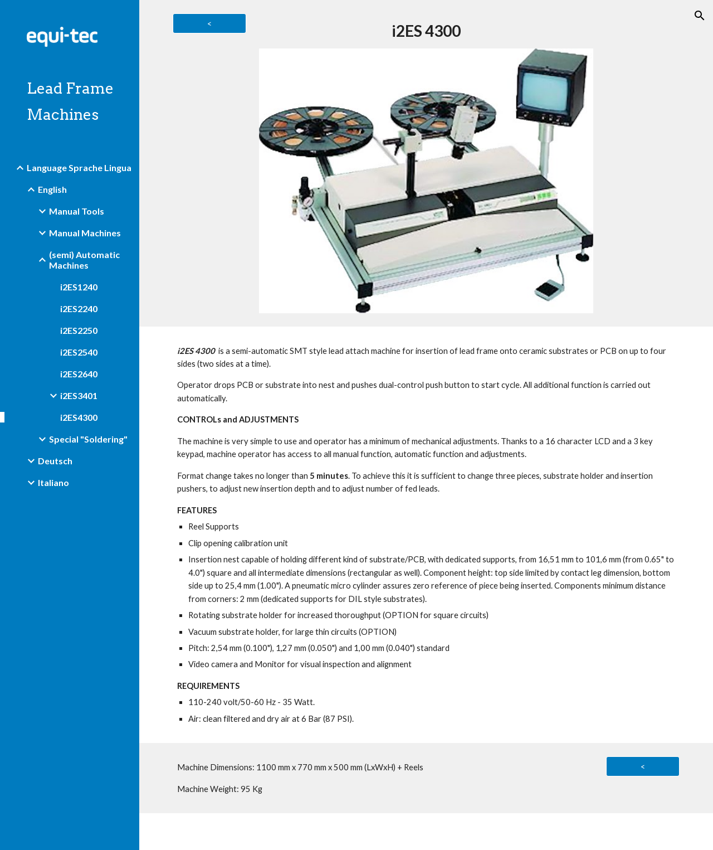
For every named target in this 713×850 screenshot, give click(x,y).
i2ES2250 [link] (78, 330)
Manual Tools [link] (76, 211)
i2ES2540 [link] (78, 352)
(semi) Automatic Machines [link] (84, 259)
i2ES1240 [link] (78, 286)
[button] (699, 15)
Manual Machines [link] (85, 232)
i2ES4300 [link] (78, 417)
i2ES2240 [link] (78, 308)
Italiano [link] (53, 482)
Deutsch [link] (55, 460)
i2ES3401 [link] (78, 395)
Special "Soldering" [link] (88, 439)
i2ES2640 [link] (78, 373)
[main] (426, 30)
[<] (209, 23)
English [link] (52, 189)
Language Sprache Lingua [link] (79, 167)
